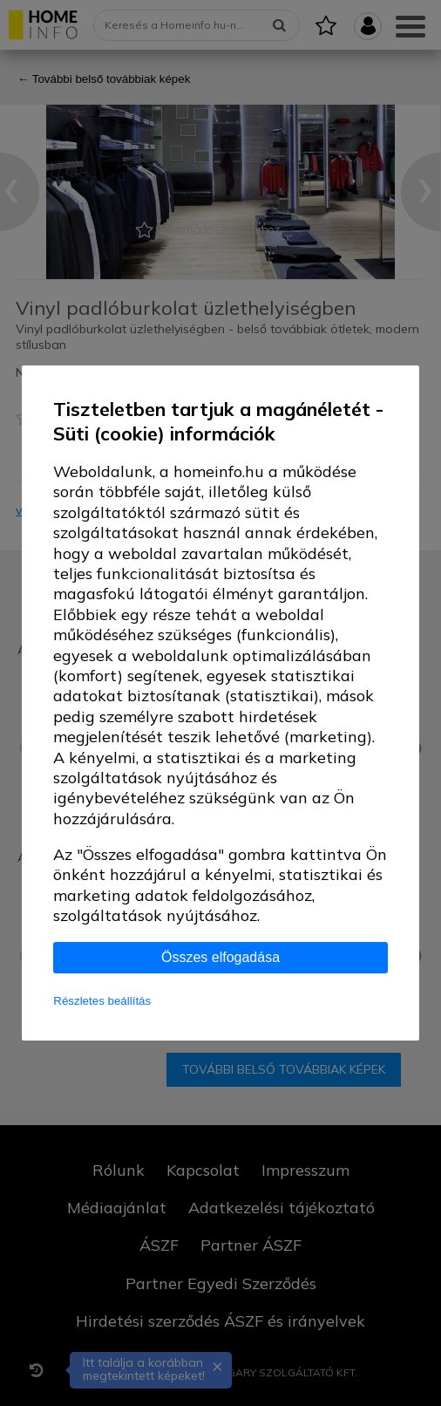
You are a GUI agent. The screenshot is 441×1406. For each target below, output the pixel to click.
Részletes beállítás (102, 1000)
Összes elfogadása (220, 957)
